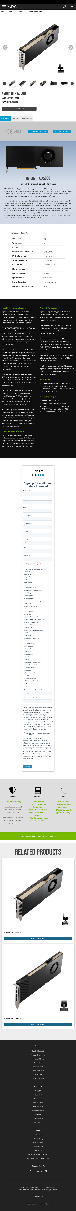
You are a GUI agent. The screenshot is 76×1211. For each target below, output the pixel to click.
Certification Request (38, 131)
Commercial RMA (38, 1071)
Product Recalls (38, 1067)
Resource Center (63, 802)
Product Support (38, 1051)
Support (21, 11)
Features (16, 118)
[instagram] (45, 1171)
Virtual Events (38, 1107)
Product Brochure (38, 802)
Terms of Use (38, 1147)
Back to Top (39, 1197)
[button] (70, 47)
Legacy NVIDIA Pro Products (34, 11)
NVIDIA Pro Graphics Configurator (64, 805)
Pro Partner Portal (38, 1079)
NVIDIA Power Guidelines (38, 810)
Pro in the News (38, 1103)
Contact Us (38, 1063)
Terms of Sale (38, 1151)
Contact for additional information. (38, 836)
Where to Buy (19, 109)
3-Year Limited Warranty (12, 802)
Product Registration (38, 1055)
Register (55, 2)
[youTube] (37, 1171)
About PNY (38, 1095)
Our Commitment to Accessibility (38, 1158)
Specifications (28, 118)
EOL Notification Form (62, 131)
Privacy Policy (38, 1139)
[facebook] (30, 1171)
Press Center (38, 1099)
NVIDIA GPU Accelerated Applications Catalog (63, 811)
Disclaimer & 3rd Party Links (38, 1154)
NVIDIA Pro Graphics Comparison (38, 805)
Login (19, 2)
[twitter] (34, 1171)
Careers (38, 1115)
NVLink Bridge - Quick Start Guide (38, 814)
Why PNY (38, 1091)
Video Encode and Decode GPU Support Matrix (38, 819)
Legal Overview (38, 1135)
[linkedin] (41, 1171)
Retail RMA (38, 1075)
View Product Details (38, 938)
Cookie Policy (38, 1143)
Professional (11, 11)
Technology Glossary (38, 1059)
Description (5, 118)
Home (2, 11)
